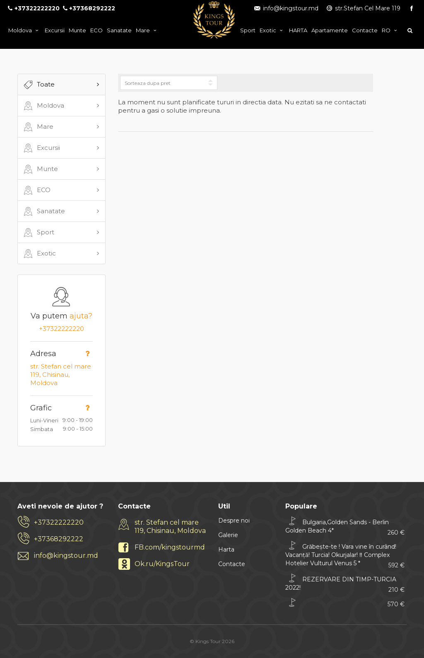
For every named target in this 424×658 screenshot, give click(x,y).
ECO (96, 30)
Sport (247, 30)
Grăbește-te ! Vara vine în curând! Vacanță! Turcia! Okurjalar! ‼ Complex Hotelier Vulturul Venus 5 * (345, 554)
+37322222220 (61, 329)
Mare (147, 30)
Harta (226, 549)
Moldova (24, 30)
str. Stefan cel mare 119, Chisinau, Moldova (60, 374)
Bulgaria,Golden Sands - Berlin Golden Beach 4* (345, 526)
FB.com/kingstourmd (170, 547)
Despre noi (234, 520)
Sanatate (119, 30)
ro (390, 30)
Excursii (55, 30)
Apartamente (329, 30)
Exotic (272, 30)
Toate (38, 84)
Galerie (228, 535)
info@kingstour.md (285, 8)
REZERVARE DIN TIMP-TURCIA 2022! (345, 583)
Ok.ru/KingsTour (162, 564)
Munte (77, 30)
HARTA (298, 30)
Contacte (365, 30)
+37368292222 (58, 539)
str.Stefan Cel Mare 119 (363, 8)
